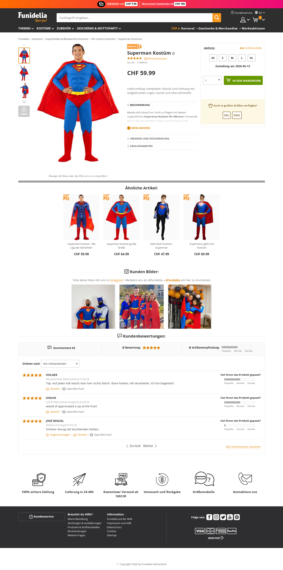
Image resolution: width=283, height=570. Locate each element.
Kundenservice (41, 517)
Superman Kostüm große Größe (121, 246)
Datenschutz (114, 527)
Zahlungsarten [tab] (141, 146)
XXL (226, 115)
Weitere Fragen (76, 535)
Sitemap (112, 535)
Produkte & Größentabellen (84, 527)
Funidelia (23, 39)
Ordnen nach (31, 363)
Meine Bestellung (78, 519)
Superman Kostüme (130, 39)
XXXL (236, 115)
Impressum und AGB (119, 523)
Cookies (111, 531)
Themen (24, 28)
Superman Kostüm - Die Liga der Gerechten (81, 246)
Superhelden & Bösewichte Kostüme (67, 39)
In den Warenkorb (246, 81)
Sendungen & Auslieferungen (84, 523)
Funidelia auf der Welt (119, 519)
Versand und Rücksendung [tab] (149, 138)
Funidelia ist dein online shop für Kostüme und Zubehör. (32, 17)
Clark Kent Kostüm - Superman (161, 246)
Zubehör (64, 28)
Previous (24, 45)
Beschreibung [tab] (140, 105)
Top (174, 28)
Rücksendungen (77, 531)
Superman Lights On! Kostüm (201, 246)
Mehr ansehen (140, 128)
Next (24, 102)
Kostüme (44, 28)
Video (24, 114)
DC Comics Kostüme (103, 39)
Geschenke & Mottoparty (97, 28)
